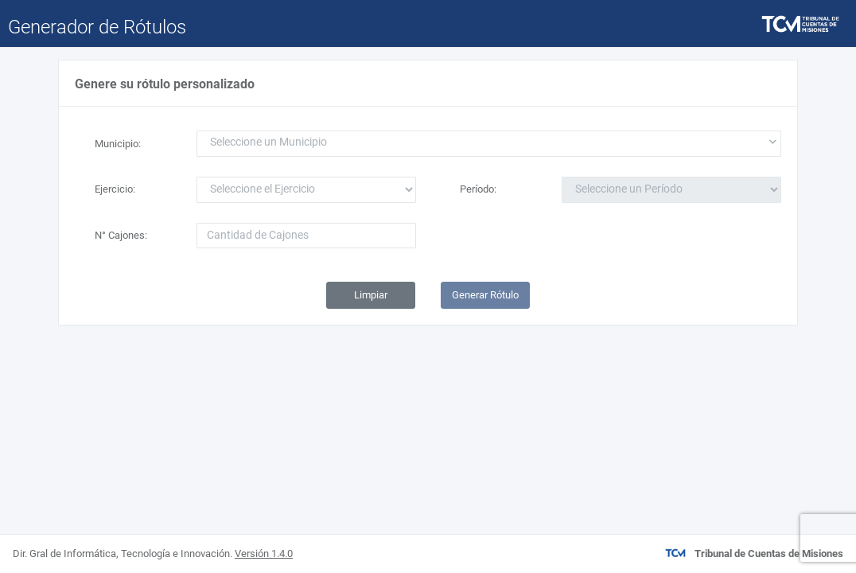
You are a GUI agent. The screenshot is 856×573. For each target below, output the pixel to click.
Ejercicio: (115, 189)
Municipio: (118, 144)
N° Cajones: (121, 235)
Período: (478, 189)
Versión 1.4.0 (264, 553)
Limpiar (370, 295)
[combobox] (488, 144)
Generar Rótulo (485, 295)
